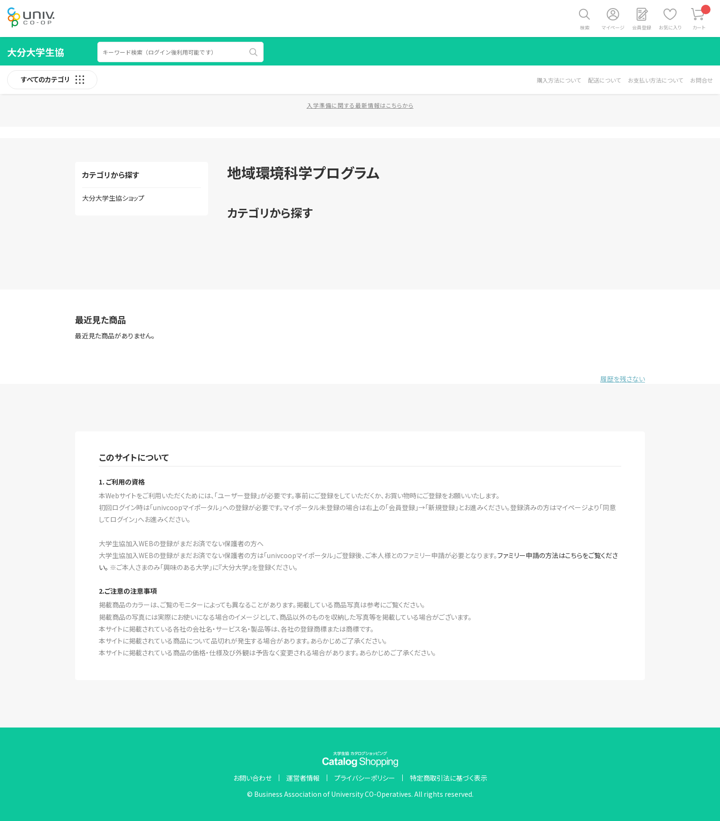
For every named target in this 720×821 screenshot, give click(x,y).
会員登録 (641, 27)
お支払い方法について (655, 80)
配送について (604, 80)
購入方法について (559, 80)
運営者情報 (303, 777)
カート (701, 18)
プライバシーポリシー (364, 777)
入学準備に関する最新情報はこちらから (360, 105)
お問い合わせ (252, 777)
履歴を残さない (622, 378)
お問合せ (701, 80)
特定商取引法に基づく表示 (448, 777)
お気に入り (670, 27)
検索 (584, 27)
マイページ (613, 27)
